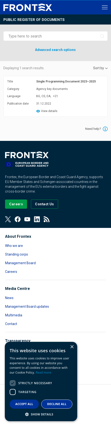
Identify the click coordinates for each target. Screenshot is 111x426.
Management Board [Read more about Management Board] (20, 263)
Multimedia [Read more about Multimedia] (13, 315)
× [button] (72, 347)
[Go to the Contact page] (44, 204)
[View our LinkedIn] (37, 219)
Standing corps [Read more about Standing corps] (16, 254)
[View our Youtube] (27, 219)
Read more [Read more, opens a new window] (43, 372)
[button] (41, 414)
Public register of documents (34, 20)
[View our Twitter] (8, 219)
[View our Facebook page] (18, 219)
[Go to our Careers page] (16, 204)
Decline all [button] (57, 404)
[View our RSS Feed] (46, 219)
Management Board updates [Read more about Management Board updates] (27, 306)
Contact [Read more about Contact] (11, 324)
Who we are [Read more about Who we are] (14, 246)
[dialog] (41, 381)
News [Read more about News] (9, 298)
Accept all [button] (24, 404)
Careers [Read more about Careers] (11, 272)
